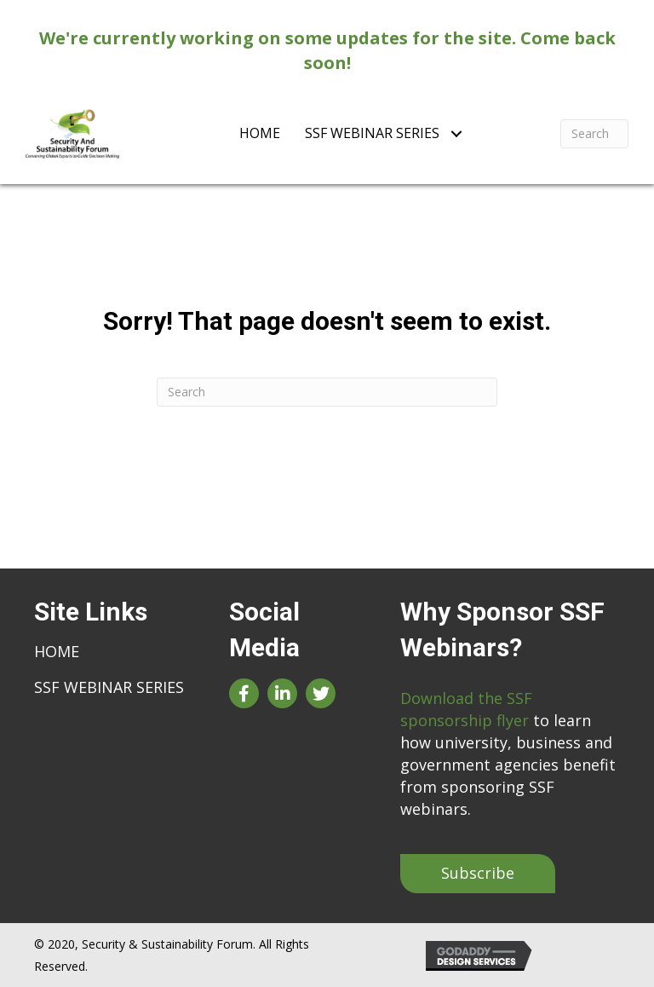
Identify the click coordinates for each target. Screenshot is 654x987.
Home (56, 651)
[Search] (594, 133)
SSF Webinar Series (109, 687)
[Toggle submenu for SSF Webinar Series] (456, 133)
